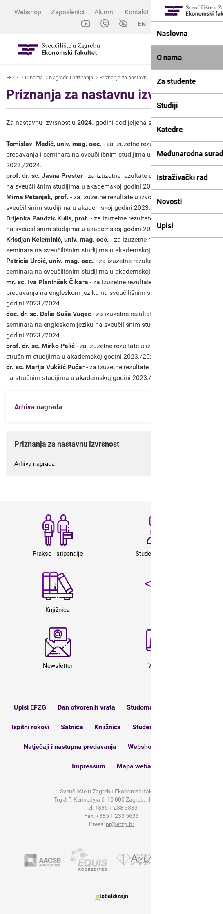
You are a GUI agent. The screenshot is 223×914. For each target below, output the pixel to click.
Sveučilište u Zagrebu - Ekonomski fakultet (59, 49)
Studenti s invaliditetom (166, 727)
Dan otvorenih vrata (86, 707)
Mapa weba (134, 766)
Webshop (27, 12)
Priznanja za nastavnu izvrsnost (135, 77)
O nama (34, 77)
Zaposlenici (68, 12)
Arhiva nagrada (34, 463)
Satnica (72, 727)
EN (142, 24)
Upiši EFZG (30, 707)
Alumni (104, 12)
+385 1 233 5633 (117, 816)
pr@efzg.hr (120, 824)
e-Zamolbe (183, 707)
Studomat (141, 707)
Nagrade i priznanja (71, 77)
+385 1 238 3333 (116, 807)
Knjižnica (107, 727)
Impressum (88, 766)
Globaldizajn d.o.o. (111, 897)
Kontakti (137, 12)
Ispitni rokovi (30, 727)
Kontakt (178, 746)
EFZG (12, 77)
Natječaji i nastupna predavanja (70, 746)
